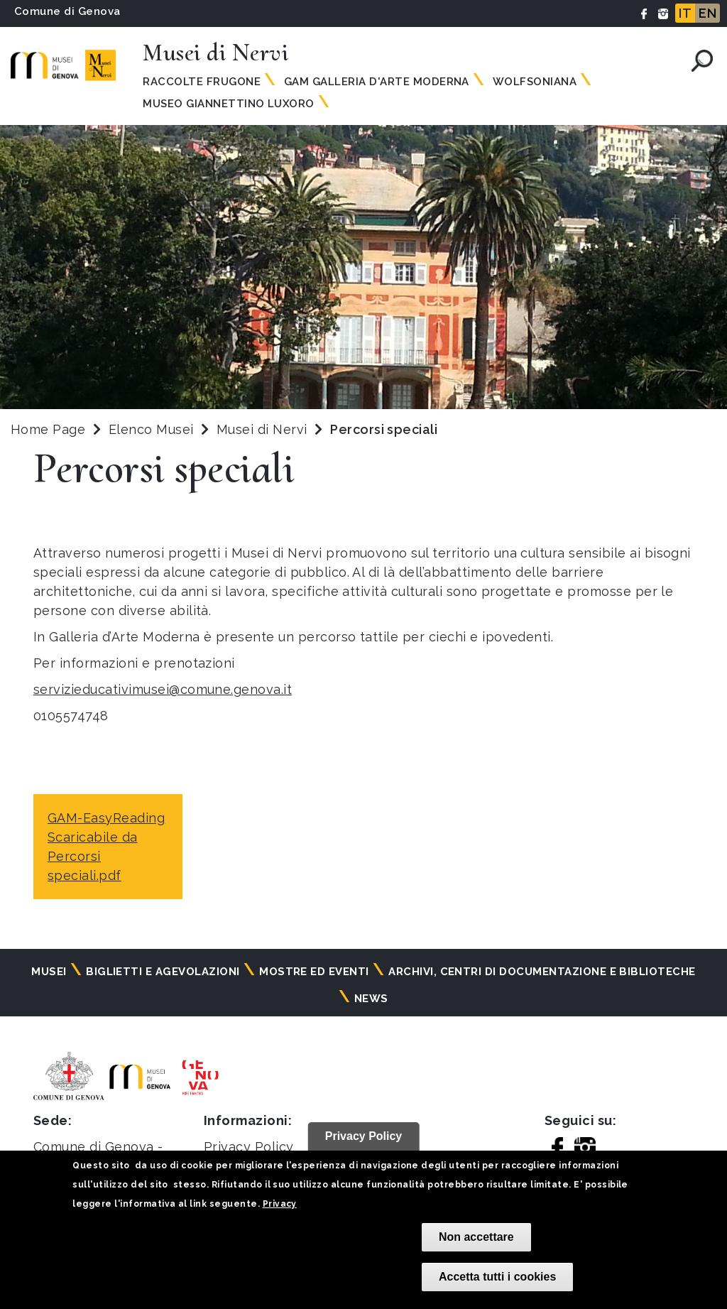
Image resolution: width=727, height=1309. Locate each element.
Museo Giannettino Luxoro (229, 103)
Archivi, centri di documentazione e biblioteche (542, 971)
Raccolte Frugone (202, 81)
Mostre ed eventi (314, 971)
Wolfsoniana (534, 81)
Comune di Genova (67, 11)
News (371, 998)
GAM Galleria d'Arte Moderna (376, 81)
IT (685, 13)
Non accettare (476, 1237)
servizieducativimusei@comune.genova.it (162, 689)
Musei (48, 971)
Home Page (48, 429)
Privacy (280, 1204)
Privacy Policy (249, 1146)
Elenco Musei (151, 429)
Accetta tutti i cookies (497, 1277)
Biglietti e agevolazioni (163, 971)
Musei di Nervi (264, 429)
